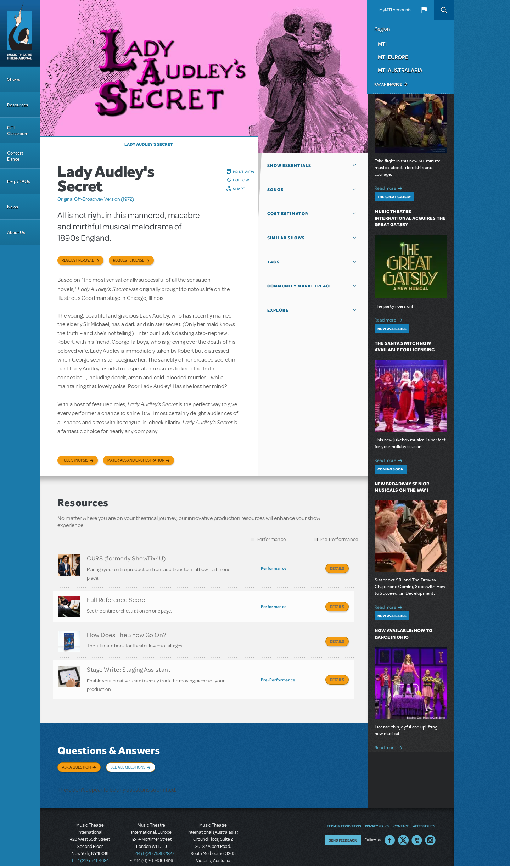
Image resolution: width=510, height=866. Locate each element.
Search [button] (444, 10)
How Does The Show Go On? (126, 628)
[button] (424, 10)
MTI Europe (393, 57)
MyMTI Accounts (395, 10)
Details (337, 568)
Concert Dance (15, 156)
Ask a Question (76, 754)
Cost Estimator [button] (287, 213)
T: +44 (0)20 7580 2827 (151, 834)
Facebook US (390, 820)
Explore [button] (277, 310)
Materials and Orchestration (135, 460)
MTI (382, 44)
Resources (17, 105)
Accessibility (424, 806)
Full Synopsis (75, 460)
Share (239, 188)
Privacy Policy (377, 806)
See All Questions (128, 754)
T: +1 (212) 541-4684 (90, 841)
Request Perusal (78, 260)
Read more (390, 187)
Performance (271, 539)
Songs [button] (275, 189)
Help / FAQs (18, 181)
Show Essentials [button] (289, 165)
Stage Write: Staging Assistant (128, 660)
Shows (13, 79)
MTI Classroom (17, 130)
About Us (16, 232)
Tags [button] (273, 261)
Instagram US (430, 820)
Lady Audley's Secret (148, 144)
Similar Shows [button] (286, 237)
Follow (241, 180)
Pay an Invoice (388, 84)
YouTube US (416, 820)
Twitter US (403, 820)
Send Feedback (343, 820)
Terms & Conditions (344, 806)
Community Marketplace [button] (299, 286)
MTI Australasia (400, 70)
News (12, 207)
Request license (128, 260)
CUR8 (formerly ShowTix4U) (126, 558)
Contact (401, 806)
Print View (243, 171)
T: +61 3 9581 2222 (213, 848)
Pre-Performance (339, 539)
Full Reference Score (116, 596)
